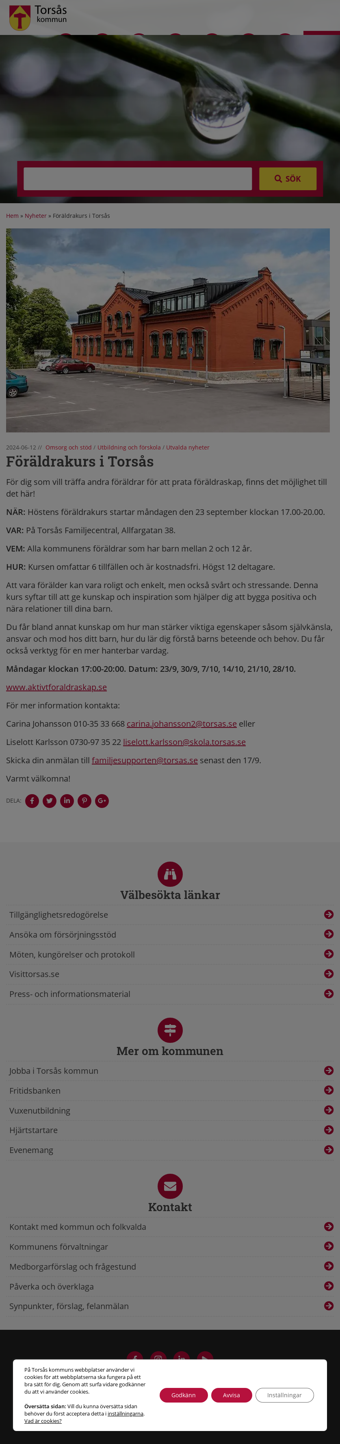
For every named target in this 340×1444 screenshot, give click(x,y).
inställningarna (125, 1413)
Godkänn (183, 1395)
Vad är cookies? (43, 1420)
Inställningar (284, 1395)
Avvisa (231, 1395)
